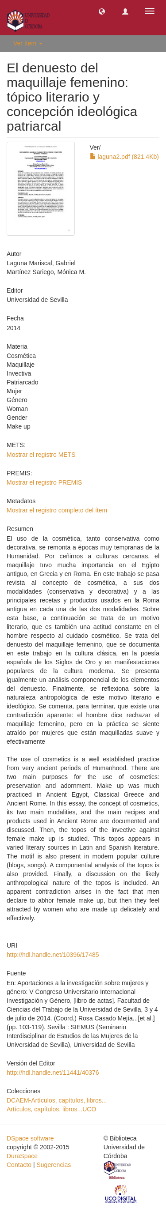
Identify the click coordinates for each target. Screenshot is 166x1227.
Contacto (19, 1164)
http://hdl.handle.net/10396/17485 (53, 954)
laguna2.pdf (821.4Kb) (124, 156)
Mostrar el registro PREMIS (44, 482)
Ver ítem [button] (27, 43)
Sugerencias (53, 1164)
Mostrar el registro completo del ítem (57, 510)
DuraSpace (22, 1155)
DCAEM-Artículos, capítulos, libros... (57, 1100)
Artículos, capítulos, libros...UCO (51, 1109)
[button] (102, 11)
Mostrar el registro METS (41, 454)
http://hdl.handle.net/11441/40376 (53, 1072)
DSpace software (30, 1138)
